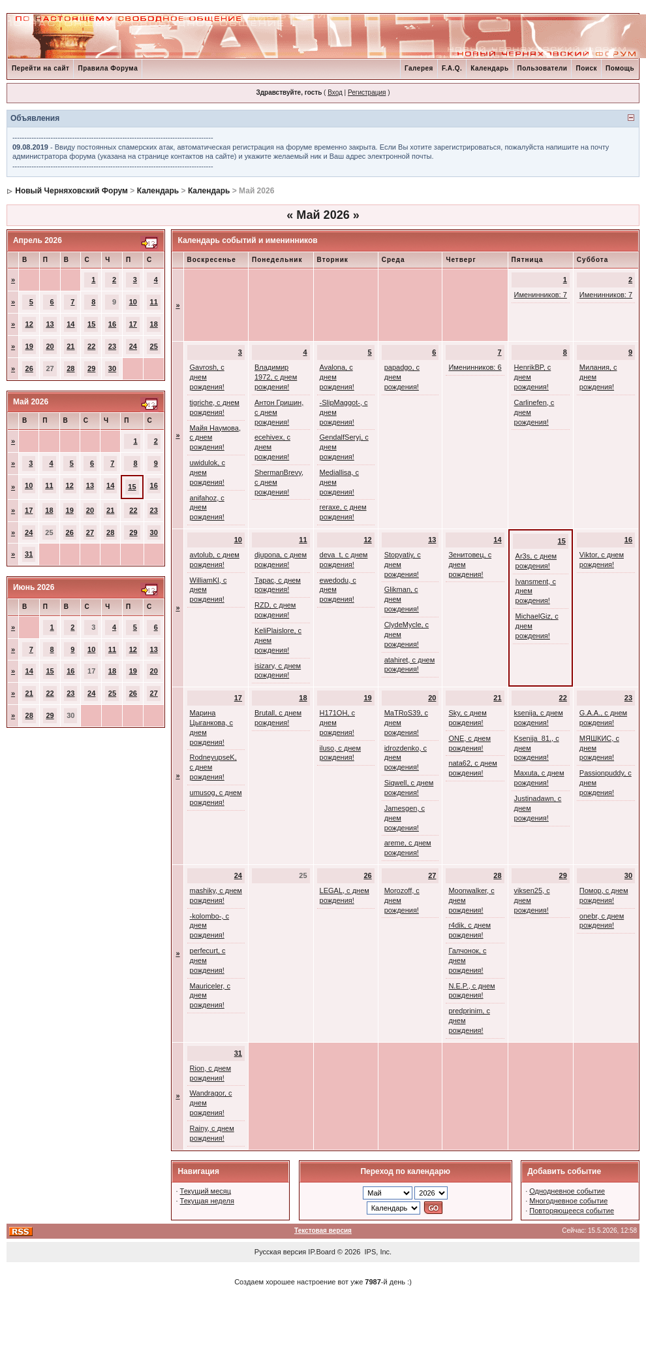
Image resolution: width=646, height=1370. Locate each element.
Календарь (489, 68)
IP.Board (321, 1252)
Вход (335, 92)
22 (91, 346)
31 (29, 554)
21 (70, 346)
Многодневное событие (568, 1201)
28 (70, 368)
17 (133, 324)
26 (29, 368)
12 (29, 324)
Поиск (586, 68)
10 (133, 302)
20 (50, 346)
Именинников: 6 (474, 367)
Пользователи (542, 68)
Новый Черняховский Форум (71, 190)
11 (154, 302)
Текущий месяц (206, 1191)
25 (154, 346)
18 (154, 324)
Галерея (419, 68)
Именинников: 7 (540, 295)
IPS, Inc (377, 1252)
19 (29, 346)
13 (50, 324)
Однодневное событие (567, 1191)
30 (112, 368)
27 (90, 532)
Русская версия (280, 1252)
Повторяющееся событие (571, 1211)
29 (91, 368)
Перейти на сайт (41, 68)
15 (91, 324)
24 (133, 346)
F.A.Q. (452, 68)
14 (70, 324)
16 (112, 324)
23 (112, 346)
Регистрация (367, 92)
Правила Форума (108, 68)
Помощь (620, 68)
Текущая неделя (207, 1201)
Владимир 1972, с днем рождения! (275, 377)
